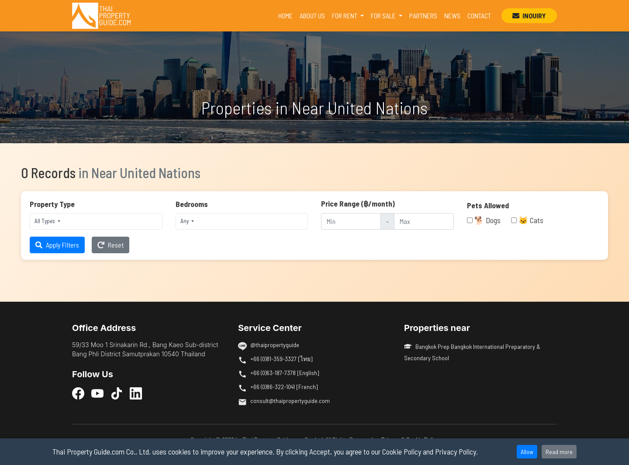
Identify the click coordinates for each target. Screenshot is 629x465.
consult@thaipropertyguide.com (290, 400)
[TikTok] (117, 393)
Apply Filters (57, 245)
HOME (287, 15)
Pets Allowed (488, 205)
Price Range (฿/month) (358, 203)
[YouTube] (97, 393)
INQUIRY (529, 15)
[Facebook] (78, 393)
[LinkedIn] (136, 393)
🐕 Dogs (487, 220)
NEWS (452, 15)
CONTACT (479, 15)
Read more (559, 451)
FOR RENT (345, 15)
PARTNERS (423, 15)
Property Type (52, 204)
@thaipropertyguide (274, 344)
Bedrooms (192, 204)
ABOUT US (312, 15)
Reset (110, 245)
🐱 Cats (530, 220)
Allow (527, 451)
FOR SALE (384, 15)
